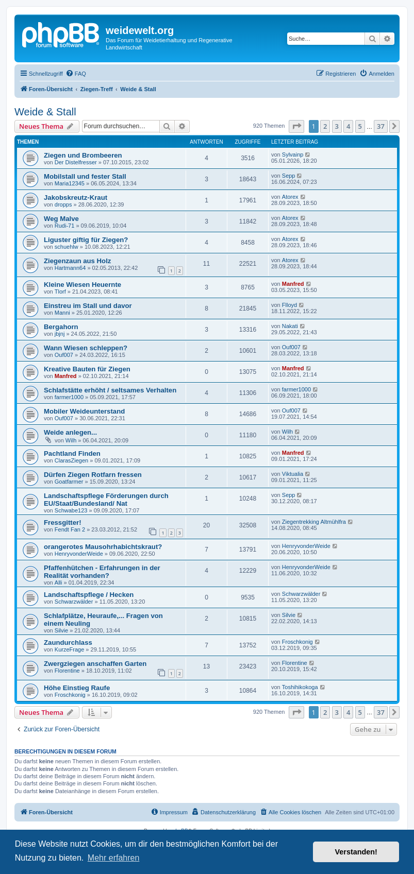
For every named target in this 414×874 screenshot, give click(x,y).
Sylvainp (293, 154)
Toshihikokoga (300, 687)
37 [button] (381, 126)
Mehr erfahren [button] (114, 857)
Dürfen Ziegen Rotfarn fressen (93, 474)
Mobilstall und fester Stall (85, 176)
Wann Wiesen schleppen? (85, 348)
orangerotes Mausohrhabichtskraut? (103, 547)
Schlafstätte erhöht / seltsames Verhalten (110, 390)
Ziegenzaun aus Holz (77, 261)
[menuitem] (75, 73)
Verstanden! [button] (356, 852)
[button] (296, 126)
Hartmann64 (70, 268)
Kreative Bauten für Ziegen (87, 369)
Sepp (288, 176)
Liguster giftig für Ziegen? (86, 240)
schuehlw (66, 247)
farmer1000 (69, 397)
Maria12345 (70, 183)
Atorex (290, 197)
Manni (62, 313)
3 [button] (337, 126)
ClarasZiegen (71, 460)
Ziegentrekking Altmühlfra (314, 522)
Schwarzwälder (74, 601)
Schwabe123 (71, 510)
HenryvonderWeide (79, 554)
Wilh (70, 440)
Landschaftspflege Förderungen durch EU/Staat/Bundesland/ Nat (106, 499)
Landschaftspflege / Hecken (89, 594)
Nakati (290, 326)
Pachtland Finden (72, 453)
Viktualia (292, 474)
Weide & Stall (45, 111)
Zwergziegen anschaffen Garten (95, 663)
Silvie (61, 630)
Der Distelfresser (76, 162)
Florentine (67, 670)
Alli (58, 582)
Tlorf (60, 291)
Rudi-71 (65, 225)
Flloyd (289, 305)
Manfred (293, 284)
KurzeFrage (69, 649)
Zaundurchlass (68, 642)
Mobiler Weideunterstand (84, 411)
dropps (63, 204)
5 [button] (360, 126)
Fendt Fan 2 (70, 529)
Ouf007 (64, 355)
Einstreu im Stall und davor (88, 306)
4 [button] (348, 126)
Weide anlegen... (70, 432)
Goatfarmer (69, 481)
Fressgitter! (62, 522)
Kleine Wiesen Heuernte (82, 284)
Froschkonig (297, 642)
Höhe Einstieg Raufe (77, 688)
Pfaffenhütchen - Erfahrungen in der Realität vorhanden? (102, 571)
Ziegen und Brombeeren (83, 155)
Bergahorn (61, 327)
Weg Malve (61, 218)
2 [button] (325, 126)
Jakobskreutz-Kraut (75, 197)
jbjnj (60, 334)
